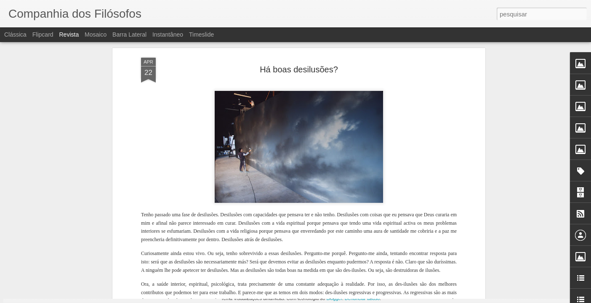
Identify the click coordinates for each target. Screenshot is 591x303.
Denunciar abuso (362, 298)
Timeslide (201, 34)
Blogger (334, 298)
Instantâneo (167, 34)
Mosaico (95, 34)
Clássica (15, 34)
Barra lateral (129, 34)
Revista (69, 34)
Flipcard (42, 34)
